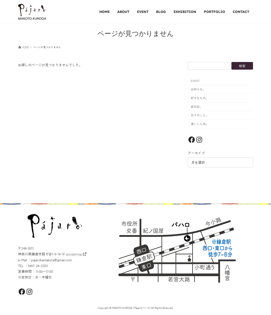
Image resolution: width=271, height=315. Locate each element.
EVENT (195, 81)
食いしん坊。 (200, 124)
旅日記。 (197, 106)
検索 (242, 65)
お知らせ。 (198, 89)
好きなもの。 (200, 98)
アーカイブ (196, 152)
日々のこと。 (200, 115)
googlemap (74, 253)
